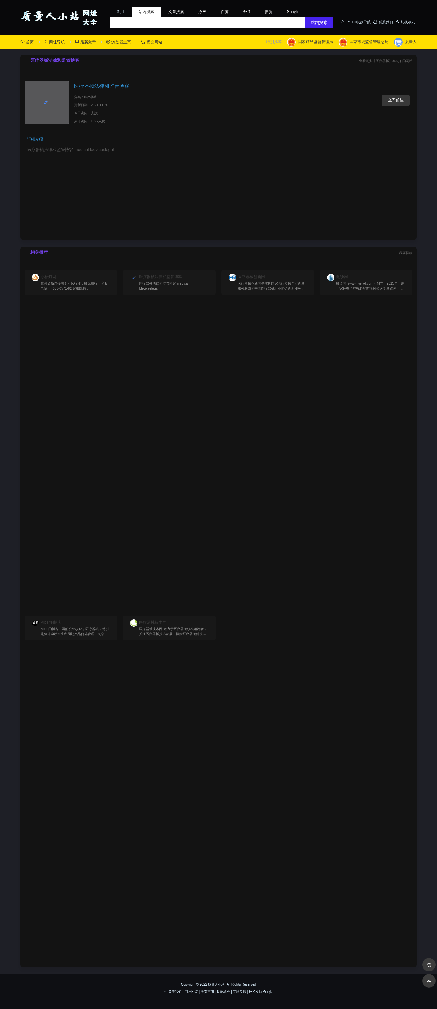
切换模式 (405, 22)
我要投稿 (405, 253)
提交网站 (151, 42)
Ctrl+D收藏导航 (355, 22)
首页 (27, 42)
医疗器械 (90, 97)
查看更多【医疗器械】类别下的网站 (385, 61)
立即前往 (396, 100)
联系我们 (383, 22)
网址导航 (54, 42)
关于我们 (175, 992)
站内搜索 (319, 22)
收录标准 (223, 992)
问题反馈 (239, 992)
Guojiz (268, 992)
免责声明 (207, 992)
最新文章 (85, 42)
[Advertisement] (218, 195)
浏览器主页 (118, 42)
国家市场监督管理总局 (364, 42)
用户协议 (191, 992)
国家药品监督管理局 (310, 42)
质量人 (405, 42)
